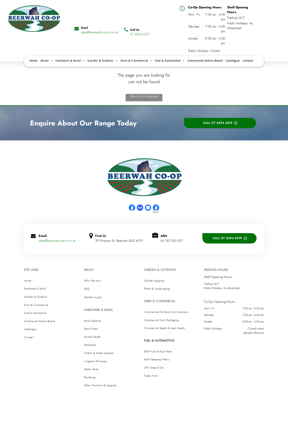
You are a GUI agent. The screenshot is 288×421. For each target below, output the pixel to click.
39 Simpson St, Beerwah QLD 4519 (119, 240)
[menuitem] (33, 60)
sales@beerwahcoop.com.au (57, 240)
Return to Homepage (144, 96)
